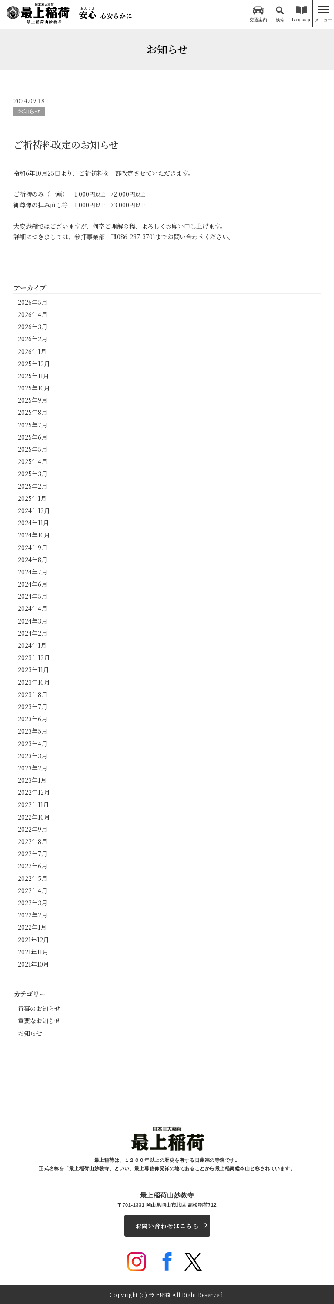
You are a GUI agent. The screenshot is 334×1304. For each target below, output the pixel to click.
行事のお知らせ (39, 1008)
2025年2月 (32, 485)
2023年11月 (33, 669)
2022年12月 (34, 791)
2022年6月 (32, 865)
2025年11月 (33, 375)
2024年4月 (32, 608)
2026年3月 (32, 326)
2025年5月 (32, 448)
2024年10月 (34, 534)
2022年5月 (32, 878)
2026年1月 (32, 351)
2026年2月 (32, 338)
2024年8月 (32, 559)
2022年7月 (32, 853)
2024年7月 (32, 571)
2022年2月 (32, 914)
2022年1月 (32, 926)
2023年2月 (32, 767)
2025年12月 (34, 363)
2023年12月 (34, 657)
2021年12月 (33, 939)
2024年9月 (32, 547)
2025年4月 (32, 461)
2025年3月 (32, 473)
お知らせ (29, 111)
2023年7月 (32, 706)
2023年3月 (32, 755)
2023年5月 (32, 730)
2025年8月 (32, 411)
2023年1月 (32, 779)
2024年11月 (33, 522)
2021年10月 (33, 963)
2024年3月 (32, 620)
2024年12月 (34, 510)
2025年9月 (32, 399)
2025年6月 (32, 436)
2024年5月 (32, 595)
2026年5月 (32, 301)
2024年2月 (32, 632)
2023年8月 (32, 694)
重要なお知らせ (39, 1020)
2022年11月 (33, 804)
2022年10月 (34, 816)
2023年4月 (32, 743)
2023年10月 (34, 681)
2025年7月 (32, 424)
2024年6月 (32, 583)
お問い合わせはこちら (167, 1225)
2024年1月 (32, 644)
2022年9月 (32, 828)
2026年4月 (32, 314)
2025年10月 (34, 387)
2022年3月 (32, 902)
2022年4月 (32, 890)
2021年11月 (33, 951)
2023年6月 (32, 718)
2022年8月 (32, 841)
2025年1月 (32, 498)
